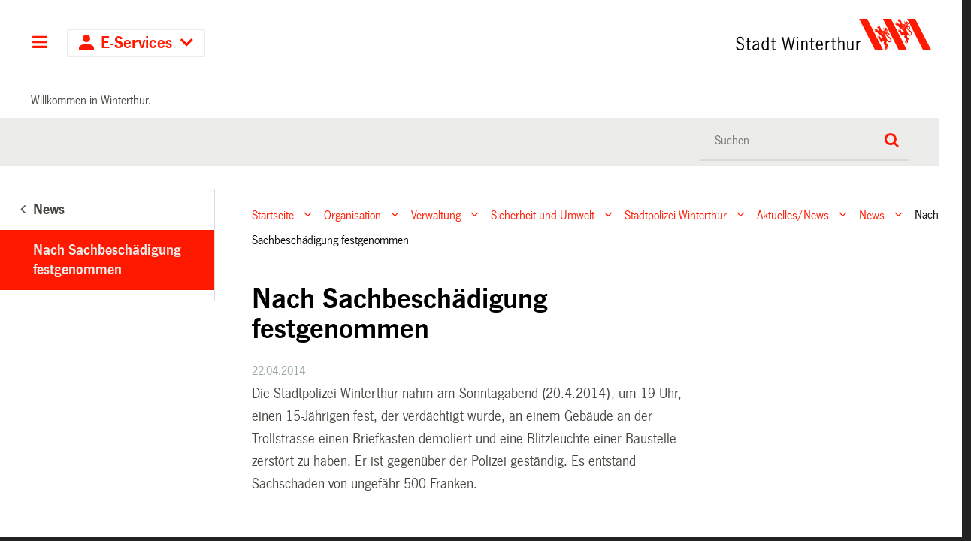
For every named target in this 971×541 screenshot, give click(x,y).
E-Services (136, 43)
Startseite (273, 214)
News (872, 214)
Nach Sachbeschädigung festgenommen (107, 260)
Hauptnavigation (39, 43)
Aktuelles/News (793, 214)
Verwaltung (436, 214)
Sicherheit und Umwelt (542, 214)
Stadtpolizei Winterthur (676, 214)
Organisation (352, 214)
